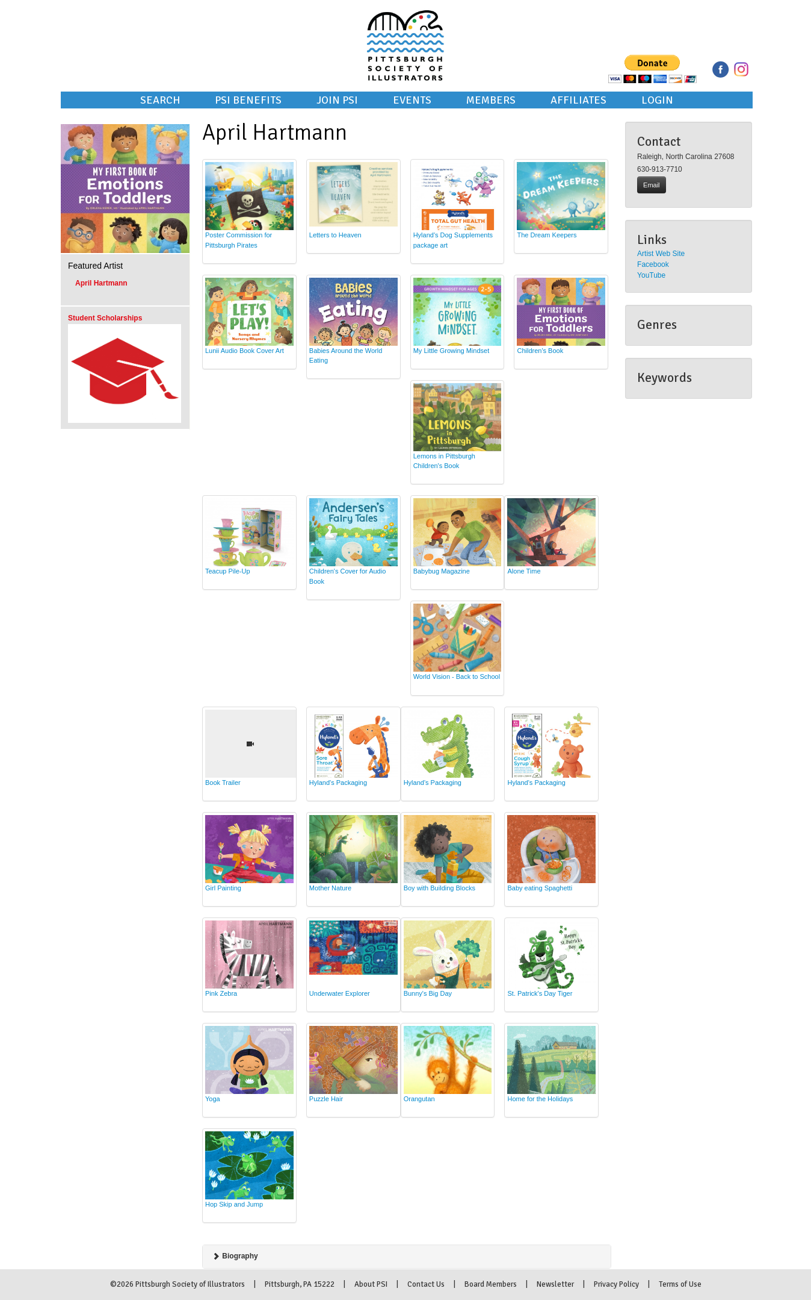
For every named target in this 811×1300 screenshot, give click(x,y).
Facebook (653, 264)
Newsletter (555, 1284)
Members (491, 100)
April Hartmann (101, 283)
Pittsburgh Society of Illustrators (405, 29)
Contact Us (426, 1284)
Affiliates (578, 100)
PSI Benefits (248, 100)
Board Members (490, 1284)
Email (651, 185)
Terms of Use (680, 1284)
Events (412, 100)
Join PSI (337, 100)
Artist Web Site (661, 253)
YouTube (651, 275)
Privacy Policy (616, 1284)
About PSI (370, 1284)
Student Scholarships (105, 318)
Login (657, 100)
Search (160, 100)
